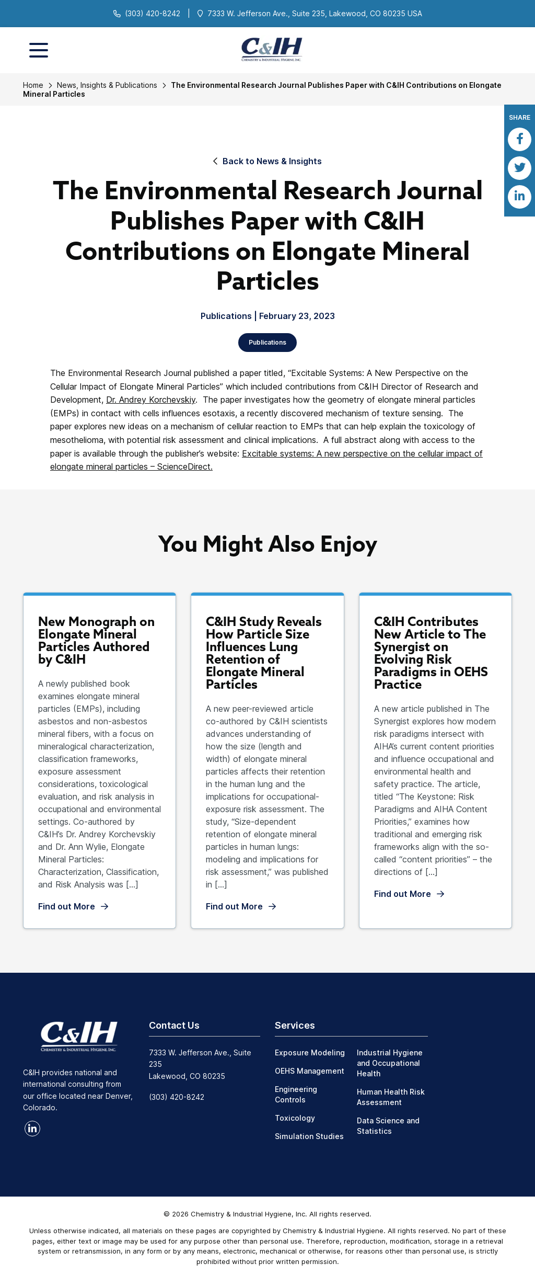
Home (33, 85)
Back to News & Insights (272, 161)
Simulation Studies (309, 1136)
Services (295, 1025)
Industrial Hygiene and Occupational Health (390, 1063)
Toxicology (295, 1117)
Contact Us (174, 1025)
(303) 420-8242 (152, 13)
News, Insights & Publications (107, 85)
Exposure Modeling (310, 1052)
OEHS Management (309, 1070)
